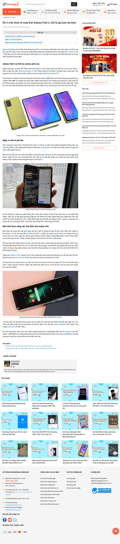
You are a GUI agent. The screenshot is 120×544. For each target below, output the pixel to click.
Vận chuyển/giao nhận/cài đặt (49, 493)
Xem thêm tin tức (99, 146)
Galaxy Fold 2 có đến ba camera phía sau (20, 36)
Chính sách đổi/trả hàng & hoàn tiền (51, 490)
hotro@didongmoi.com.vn (13, 504)
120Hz (16, 236)
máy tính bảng (23, 258)
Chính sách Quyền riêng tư (48, 480)
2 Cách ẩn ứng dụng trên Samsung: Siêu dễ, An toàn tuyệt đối (98, 113)
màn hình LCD (12, 327)
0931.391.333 (98, 3)
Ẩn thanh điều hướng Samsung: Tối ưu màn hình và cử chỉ (104, 433)
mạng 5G (68, 332)
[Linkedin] (13, 366)
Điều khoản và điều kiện (47, 483)
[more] (116, 531)
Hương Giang (15, 361)
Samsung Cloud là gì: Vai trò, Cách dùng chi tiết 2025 (99, 135)
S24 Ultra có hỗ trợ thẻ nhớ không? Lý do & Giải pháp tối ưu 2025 (105, 461)
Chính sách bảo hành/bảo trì (49, 487)
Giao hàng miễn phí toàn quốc (49, 503)
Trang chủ (7, 17)
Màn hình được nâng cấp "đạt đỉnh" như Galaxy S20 (23, 42)
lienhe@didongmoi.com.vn (103, 482)
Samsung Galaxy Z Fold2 (28, 71)
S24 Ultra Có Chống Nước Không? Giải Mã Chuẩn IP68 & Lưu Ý (14, 461)
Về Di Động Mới (71, 483)
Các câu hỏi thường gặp (47, 477)
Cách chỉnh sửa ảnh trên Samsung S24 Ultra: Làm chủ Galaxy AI (99, 125)
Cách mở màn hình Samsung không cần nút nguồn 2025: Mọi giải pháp (98, 101)
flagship (68, 147)
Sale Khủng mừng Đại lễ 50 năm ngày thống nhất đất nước (99, 75)
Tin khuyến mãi (71, 480)
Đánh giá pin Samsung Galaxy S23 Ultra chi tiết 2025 (44, 461)
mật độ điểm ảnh (59, 233)
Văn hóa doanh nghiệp (73, 487)
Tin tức (13, 17)
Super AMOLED (59, 324)
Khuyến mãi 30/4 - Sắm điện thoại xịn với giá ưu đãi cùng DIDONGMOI (99, 49)
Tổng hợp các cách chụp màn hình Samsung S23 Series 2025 (75, 461)
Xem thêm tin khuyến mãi (99, 81)
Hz (52, 238)
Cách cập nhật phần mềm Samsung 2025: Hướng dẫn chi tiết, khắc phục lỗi (74, 434)
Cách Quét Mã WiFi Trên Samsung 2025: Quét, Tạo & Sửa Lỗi (44, 433)
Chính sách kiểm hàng (47, 496)
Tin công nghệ (70, 477)
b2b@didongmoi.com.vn (13, 508)
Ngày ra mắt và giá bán (13, 39)
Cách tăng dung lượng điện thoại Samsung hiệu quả (98, 91)
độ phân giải (30, 233)
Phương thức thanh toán (48, 499)
